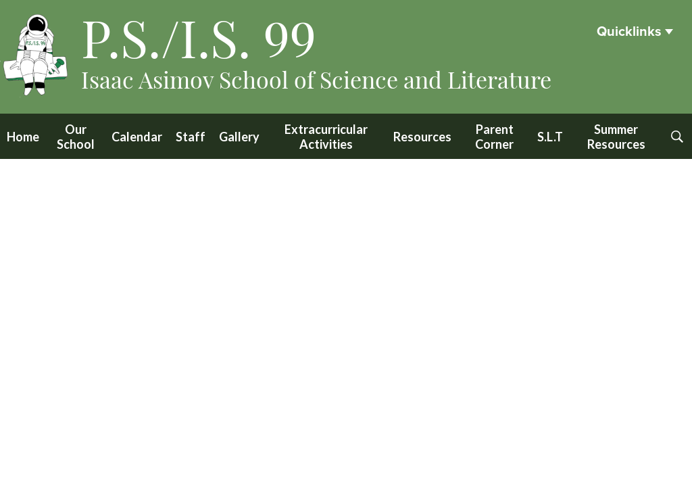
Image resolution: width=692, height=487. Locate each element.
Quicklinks (629, 32)
